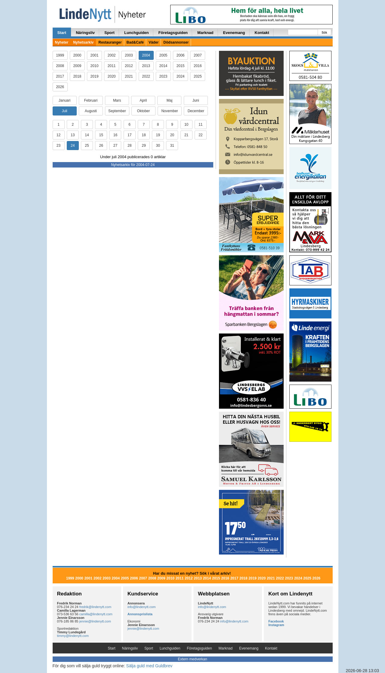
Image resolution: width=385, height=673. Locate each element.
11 (200, 124)
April (143, 100)
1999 (60, 55)
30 (158, 145)
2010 (95, 66)
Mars (117, 100)
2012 (129, 66)
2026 (60, 87)
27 (115, 145)
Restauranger (110, 42)
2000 (77, 55)
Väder (154, 42)
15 (101, 135)
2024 (181, 76)
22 (200, 135)
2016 (198, 66)
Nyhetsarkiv (83, 42)
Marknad (205, 32)
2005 (163, 55)
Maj (169, 100)
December (196, 111)
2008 (60, 66)
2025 (198, 76)
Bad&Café (135, 42)
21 (186, 135)
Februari (90, 100)
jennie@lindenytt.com (95, 621)
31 (172, 145)
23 (58, 145)
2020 (112, 76)
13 (73, 135)
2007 (198, 55)
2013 (146, 66)
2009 (77, 66)
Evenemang (234, 32)
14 (87, 135)
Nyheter (62, 42)
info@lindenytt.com (142, 607)
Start (61, 32)
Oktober (143, 111)
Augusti (91, 111)
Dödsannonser (176, 42)
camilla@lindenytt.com (95, 614)
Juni (195, 100)
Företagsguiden (173, 32)
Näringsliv (85, 32)
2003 (129, 55)
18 (144, 135)
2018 (77, 76)
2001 (95, 55)
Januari (64, 100)
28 (129, 145)
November (169, 111)
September (117, 111)
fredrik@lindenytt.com (95, 607)
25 (87, 145)
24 (73, 145)
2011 (112, 66)
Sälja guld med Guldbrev (149, 665)
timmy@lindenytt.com (73, 636)
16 (115, 135)
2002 (112, 55)
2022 (146, 76)
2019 (95, 76)
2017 (60, 76)
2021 (129, 76)
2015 (181, 66)
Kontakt (262, 32)
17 (129, 135)
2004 (146, 55)
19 (158, 135)
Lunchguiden (136, 32)
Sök (324, 32)
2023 (163, 76)
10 (186, 124)
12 (58, 135)
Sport (109, 32)
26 (101, 145)
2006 (181, 55)
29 (144, 145)
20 (172, 135)
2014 (163, 66)
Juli (64, 111)
